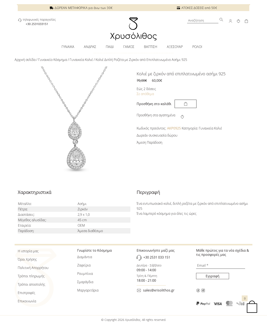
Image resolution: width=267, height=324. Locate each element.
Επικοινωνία (27, 301)
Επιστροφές (26, 292)
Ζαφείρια (84, 265)
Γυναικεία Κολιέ (81, 59)
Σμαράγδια (85, 282)
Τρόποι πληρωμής (31, 276)
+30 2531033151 (37, 24)
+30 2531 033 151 (156, 257)
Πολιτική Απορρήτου (33, 267)
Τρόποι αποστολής (31, 284)
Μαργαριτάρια (87, 290)
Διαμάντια (84, 257)
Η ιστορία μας (28, 251)
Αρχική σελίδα (25, 59)
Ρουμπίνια (85, 273)
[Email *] (220, 265)
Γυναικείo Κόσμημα (52, 59)
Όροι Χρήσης (27, 259)
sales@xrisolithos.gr (159, 290)
